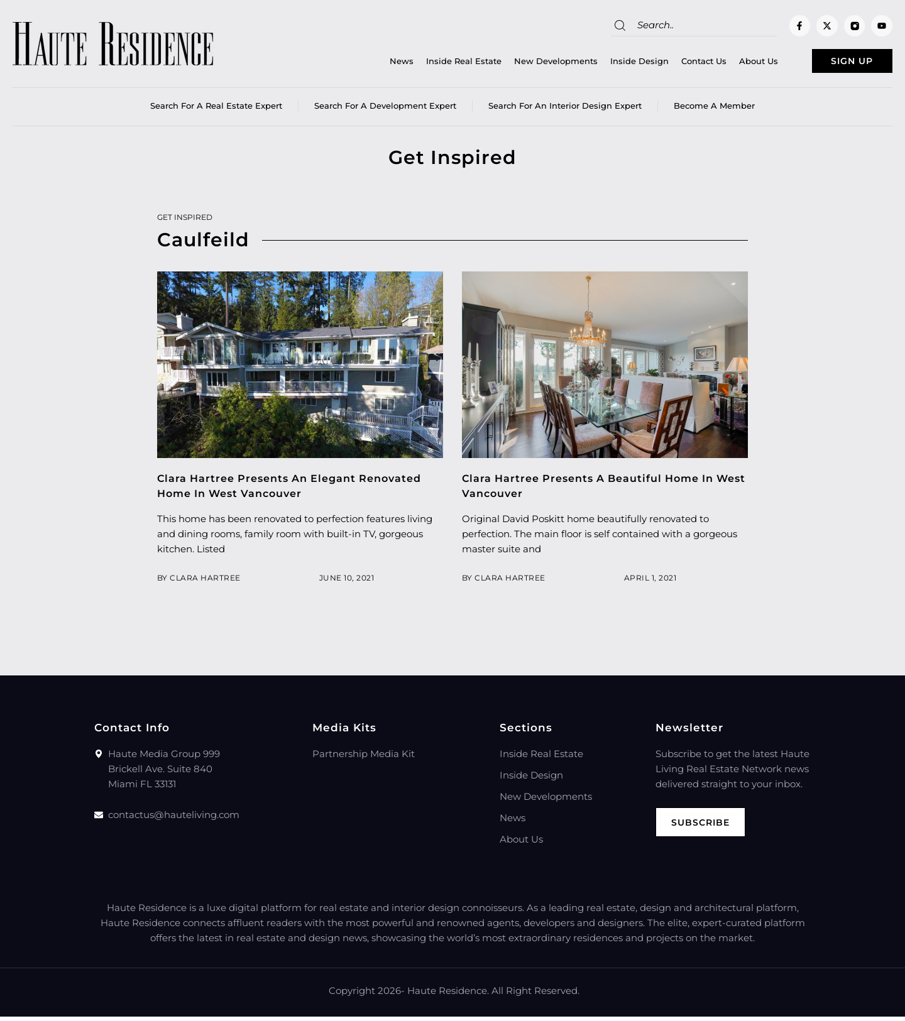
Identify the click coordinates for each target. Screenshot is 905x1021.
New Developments (529, 63)
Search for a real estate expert (216, 110)
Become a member (714, 110)
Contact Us (677, 63)
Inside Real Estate (437, 63)
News (375, 63)
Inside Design (613, 63)
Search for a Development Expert (385, 110)
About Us (732, 63)
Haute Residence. (448, 995)
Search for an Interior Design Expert (565, 110)
